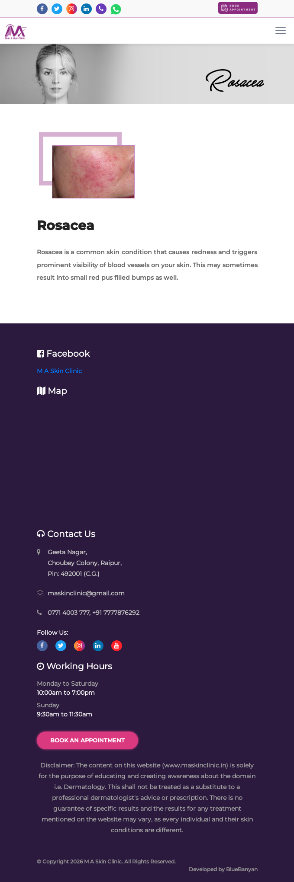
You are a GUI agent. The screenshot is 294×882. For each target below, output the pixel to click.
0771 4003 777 (68, 613)
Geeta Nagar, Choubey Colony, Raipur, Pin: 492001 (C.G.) (85, 563)
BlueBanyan (242, 869)
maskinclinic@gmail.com (86, 593)
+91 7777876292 (115, 613)
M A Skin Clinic (59, 371)
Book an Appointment (87, 740)
